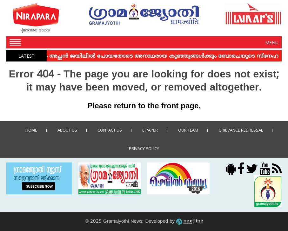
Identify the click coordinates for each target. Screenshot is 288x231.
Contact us (109, 130)
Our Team (188, 130)
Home (31, 130)
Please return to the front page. (144, 106)
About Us (67, 130)
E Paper (150, 130)
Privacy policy (144, 148)
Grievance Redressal (240, 130)
